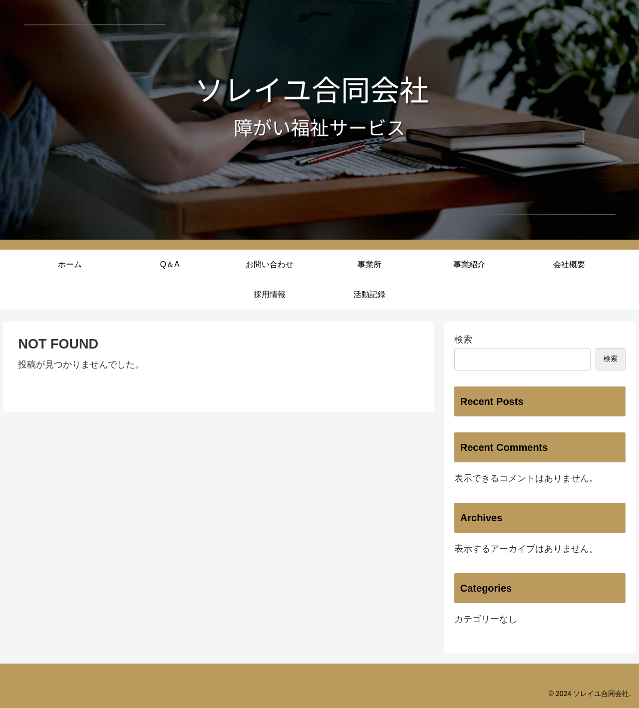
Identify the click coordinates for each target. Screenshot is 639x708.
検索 (463, 340)
